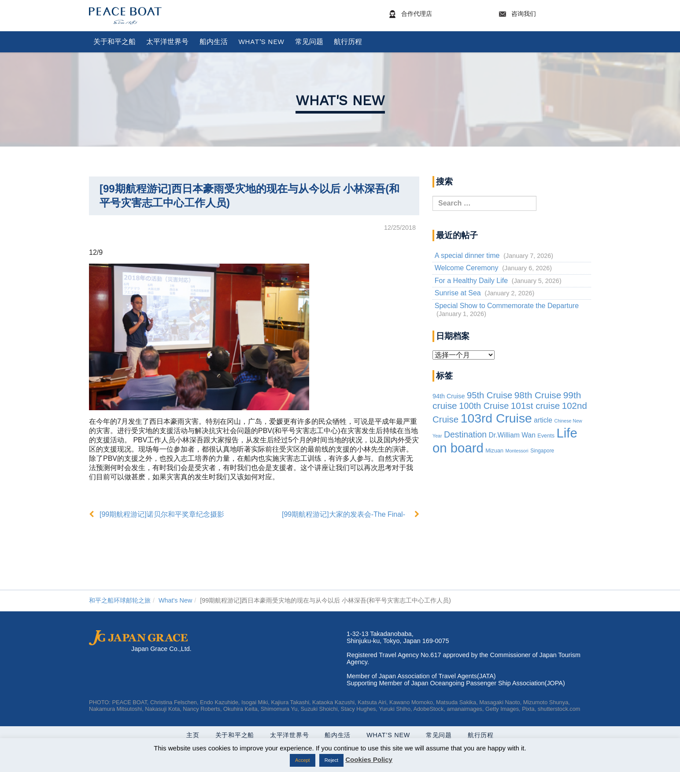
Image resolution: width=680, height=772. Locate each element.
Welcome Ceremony (467, 268)
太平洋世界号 (167, 41)
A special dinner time (467, 255)
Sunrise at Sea (458, 293)
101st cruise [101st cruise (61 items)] (535, 406)
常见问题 (309, 41)
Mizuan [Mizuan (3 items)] (494, 451)
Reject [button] (331, 760)
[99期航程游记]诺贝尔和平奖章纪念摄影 (162, 514)
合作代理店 (436, 14)
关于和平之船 (114, 41)
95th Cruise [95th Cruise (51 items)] (489, 395)
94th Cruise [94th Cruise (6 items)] (448, 396)
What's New (340, 100)
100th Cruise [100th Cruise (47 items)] (484, 406)
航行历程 (348, 41)
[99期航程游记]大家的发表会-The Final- (343, 514)
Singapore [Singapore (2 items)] (542, 451)
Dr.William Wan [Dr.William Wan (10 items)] (512, 435)
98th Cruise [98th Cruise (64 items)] (538, 395)
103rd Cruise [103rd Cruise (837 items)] (496, 418)
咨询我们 (543, 14)
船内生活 (214, 41)
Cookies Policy (368, 759)
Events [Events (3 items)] (545, 436)
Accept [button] (302, 760)
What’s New (261, 41)
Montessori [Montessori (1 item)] (517, 450)
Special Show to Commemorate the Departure (507, 305)
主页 (192, 735)
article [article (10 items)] (543, 420)
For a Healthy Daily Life (471, 280)
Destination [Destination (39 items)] (465, 434)
